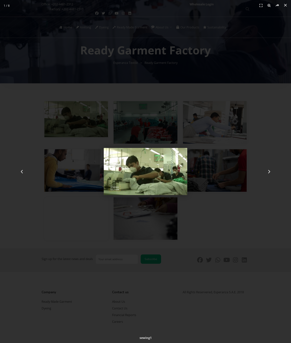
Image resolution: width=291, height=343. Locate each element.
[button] (285, 5)
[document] (145, 171)
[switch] (269, 5)
